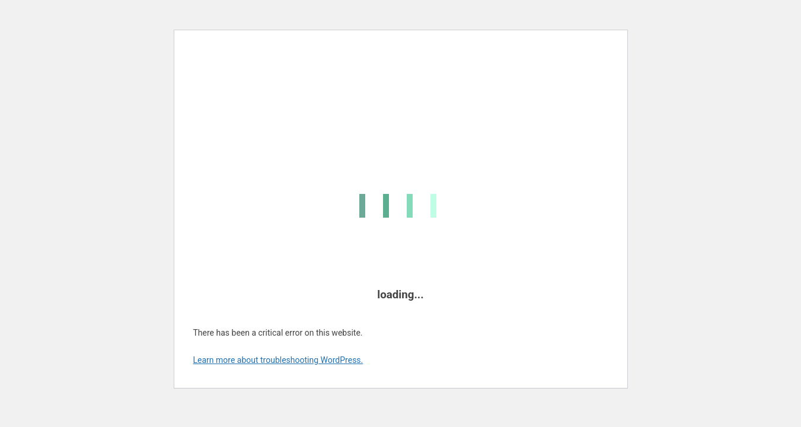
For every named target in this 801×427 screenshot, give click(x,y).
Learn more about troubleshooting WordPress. (278, 360)
